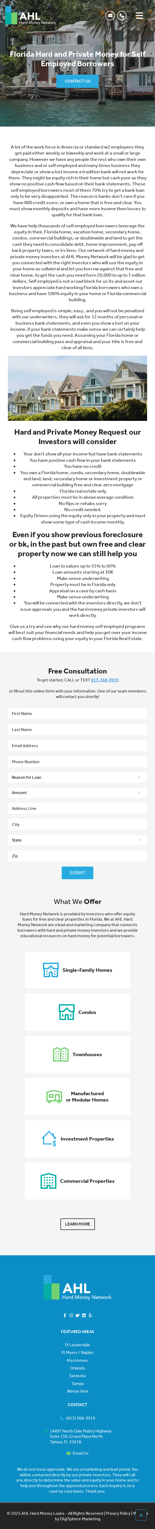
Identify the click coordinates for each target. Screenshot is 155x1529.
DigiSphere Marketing (80, 1518)
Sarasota (77, 1375)
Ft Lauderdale (77, 1345)
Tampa (77, 1383)
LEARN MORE (77, 1224)
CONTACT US (77, 81)
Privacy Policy (117, 1513)
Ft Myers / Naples (78, 1352)
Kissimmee (77, 1360)
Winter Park (77, 1391)
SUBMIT (77, 873)
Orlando (77, 1368)
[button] (123, 15)
